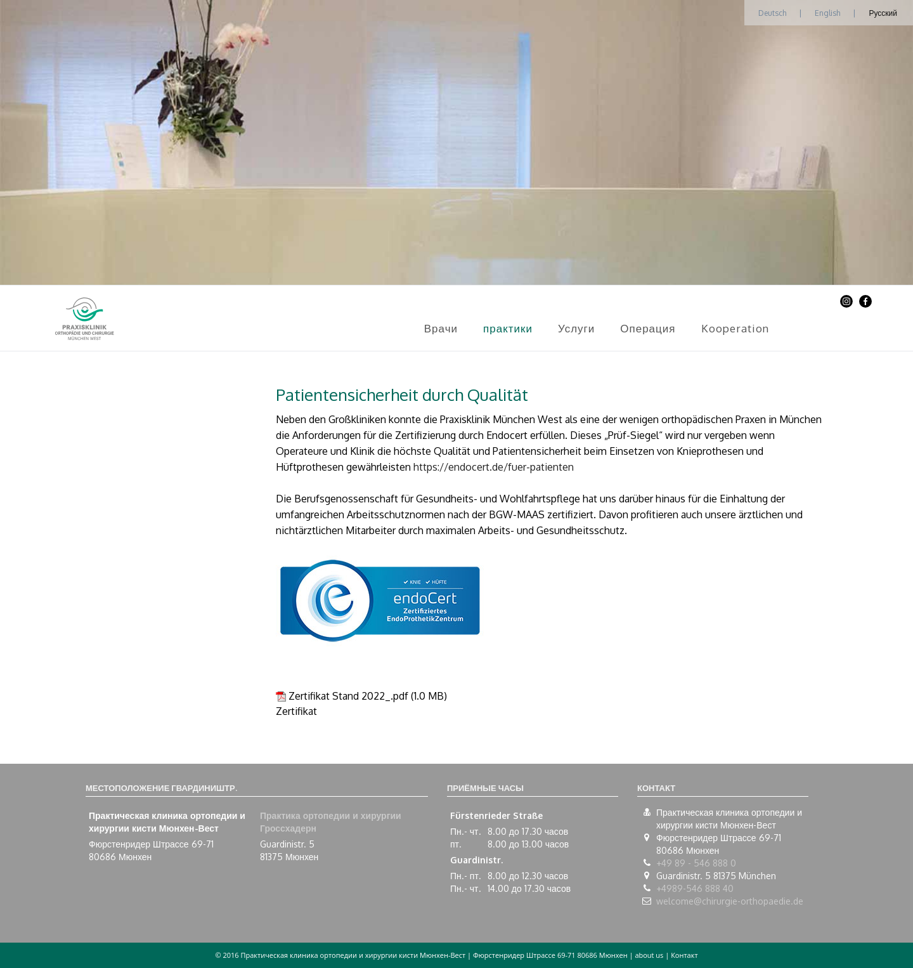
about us (649, 955)
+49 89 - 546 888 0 (696, 863)
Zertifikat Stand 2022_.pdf (348, 696)
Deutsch (772, 13)
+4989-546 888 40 (695, 888)
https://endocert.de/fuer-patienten (493, 467)
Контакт (684, 955)
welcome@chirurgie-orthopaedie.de (729, 901)
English (827, 13)
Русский (883, 13)
